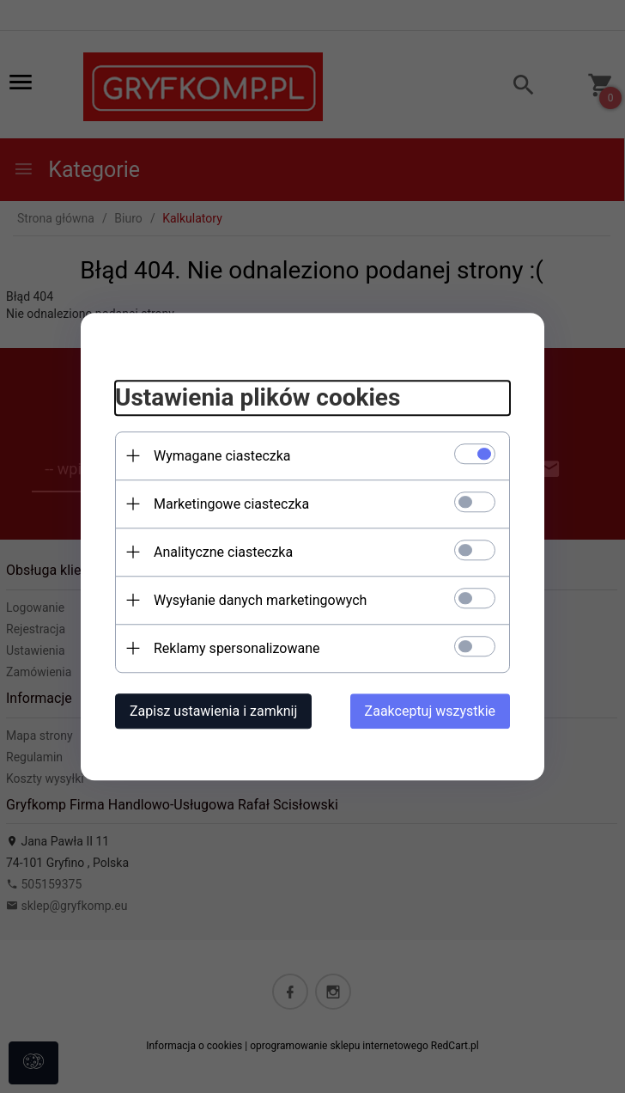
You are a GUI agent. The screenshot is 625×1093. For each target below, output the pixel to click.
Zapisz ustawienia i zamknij (213, 711)
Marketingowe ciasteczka (231, 504)
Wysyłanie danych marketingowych (260, 600)
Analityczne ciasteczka (223, 552)
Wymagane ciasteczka (222, 456)
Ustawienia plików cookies (257, 397)
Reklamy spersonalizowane (236, 648)
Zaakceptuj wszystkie (430, 711)
